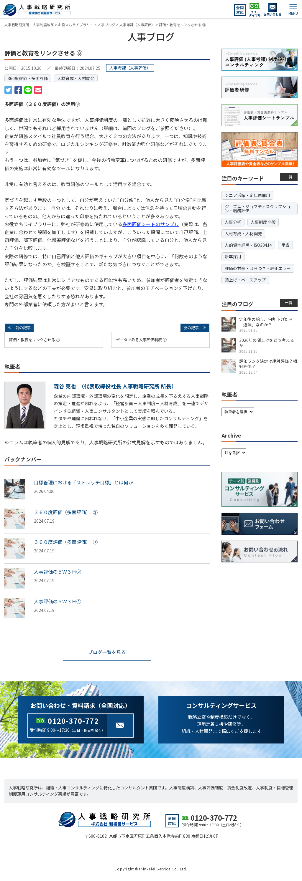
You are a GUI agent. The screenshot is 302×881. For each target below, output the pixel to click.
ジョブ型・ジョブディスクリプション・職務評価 (257, 208)
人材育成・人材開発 (75, 78)
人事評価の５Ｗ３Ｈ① (57, 601)
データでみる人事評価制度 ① (141, 339)
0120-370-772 (73, 721)
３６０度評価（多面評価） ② (66, 512)
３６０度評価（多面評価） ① (66, 541)
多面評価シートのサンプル (150, 224)
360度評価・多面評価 (28, 78)
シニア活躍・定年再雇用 (247, 195)
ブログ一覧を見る (107, 652)
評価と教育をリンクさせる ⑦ (34, 339)
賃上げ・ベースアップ (245, 280)
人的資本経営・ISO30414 (248, 245)
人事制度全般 (263, 222)
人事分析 (233, 222)
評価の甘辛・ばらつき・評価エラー (258, 268)
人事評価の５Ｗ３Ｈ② (57, 571)
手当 (285, 245)
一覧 (289, 177)
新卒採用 (233, 256)
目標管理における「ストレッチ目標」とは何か (83, 482)
